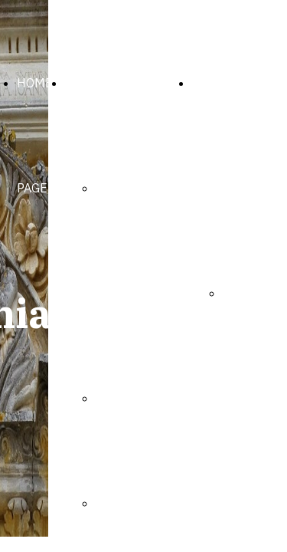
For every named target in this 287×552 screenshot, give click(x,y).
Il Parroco (123, 398)
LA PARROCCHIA (111, 82)
